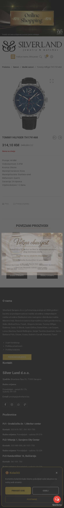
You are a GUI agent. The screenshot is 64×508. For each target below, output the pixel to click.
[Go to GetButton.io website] (57, 505)
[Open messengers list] (57, 499)
